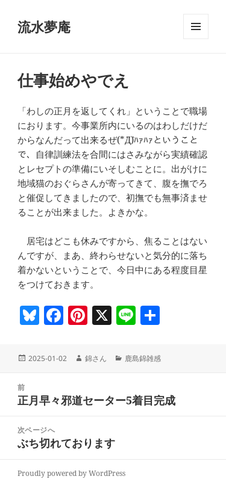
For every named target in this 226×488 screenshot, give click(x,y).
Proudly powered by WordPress (71, 473)
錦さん (96, 358)
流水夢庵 (44, 26)
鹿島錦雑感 (143, 358)
